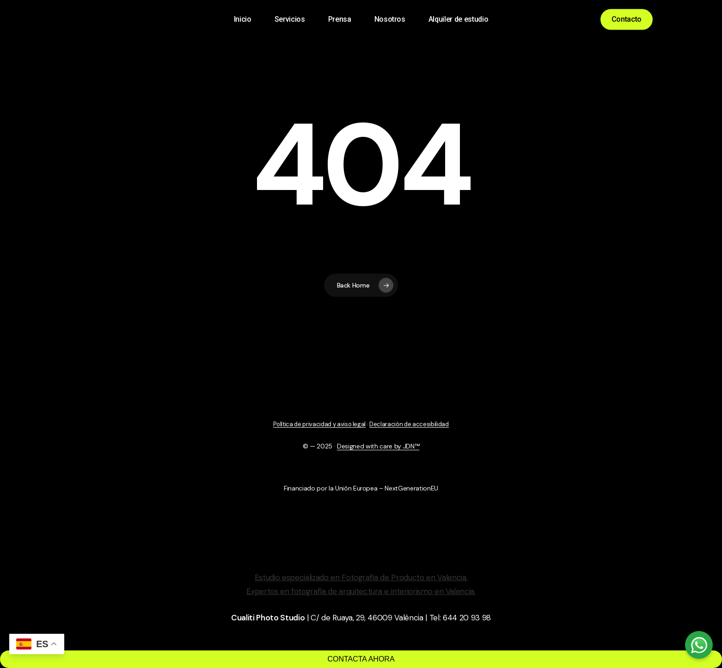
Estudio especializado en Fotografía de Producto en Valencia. (361, 577)
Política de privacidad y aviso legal (319, 424)
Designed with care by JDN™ (378, 446)
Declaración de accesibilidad (408, 424)
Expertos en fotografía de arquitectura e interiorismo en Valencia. (361, 591)
